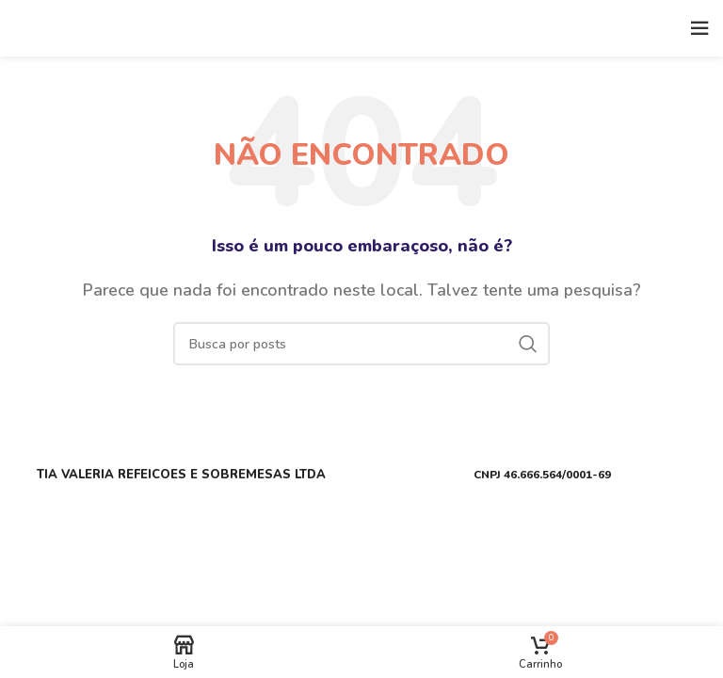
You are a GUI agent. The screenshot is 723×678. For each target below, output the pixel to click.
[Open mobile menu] (699, 28)
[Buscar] (361, 343)
